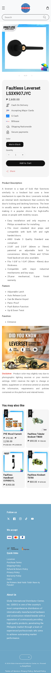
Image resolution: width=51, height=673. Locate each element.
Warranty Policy (14, 576)
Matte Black (15, 144)
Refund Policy (40, 671)
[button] (3, 8)
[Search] (44, 17)
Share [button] (10, 171)
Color (8, 139)
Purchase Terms (14, 562)
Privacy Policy (13, 572)
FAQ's (9, 579)
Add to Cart (25, 163)
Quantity (9, 150)
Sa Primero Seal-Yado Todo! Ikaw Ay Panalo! (23, 583)
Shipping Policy (14, 566)
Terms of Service (12, 671)
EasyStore (26, 666)
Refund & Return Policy (17, 569)
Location (11, 559)
